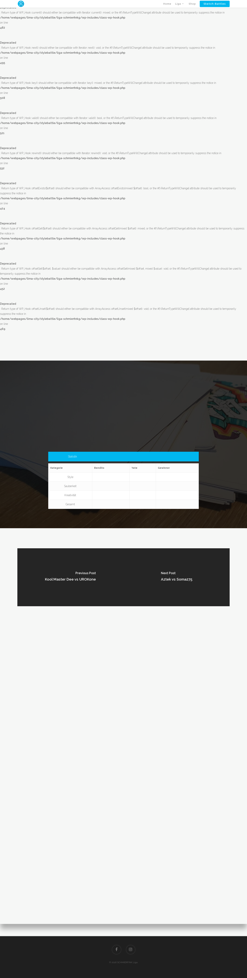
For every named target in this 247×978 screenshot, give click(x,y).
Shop (192, 8)
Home (167, 8)
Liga (179, 8)
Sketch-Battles (215, 8)
